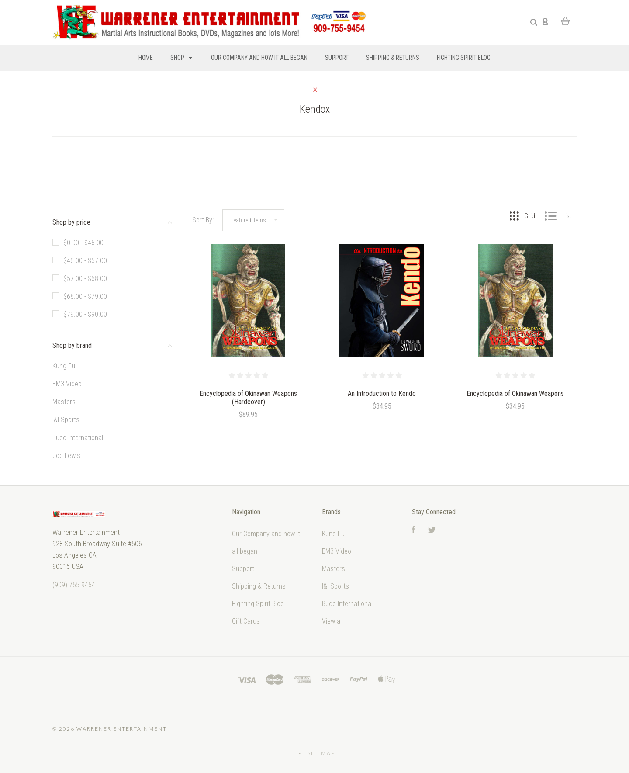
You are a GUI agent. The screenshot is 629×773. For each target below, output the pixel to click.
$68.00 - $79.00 (85, 296)
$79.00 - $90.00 (85, 314)
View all (332, 621)
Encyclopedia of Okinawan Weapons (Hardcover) (248, 397)
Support (337, 57)
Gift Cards (246, 621)
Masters (64, 402)
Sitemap (321, 753)
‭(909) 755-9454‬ (73, 585)
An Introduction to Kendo (382, 393)
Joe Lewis (66, 455)
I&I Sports (65, 420)
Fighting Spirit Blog (464, 57)
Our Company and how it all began (259, 57)
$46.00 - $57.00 (85, 261)
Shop (181, 57)
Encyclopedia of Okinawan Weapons (515, 393)
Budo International (77, 437)
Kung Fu (63, 366)
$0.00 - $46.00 (83, 243)
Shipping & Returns (392, 57)
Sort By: (203, 220)
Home (145, 57)
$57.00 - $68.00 (85, 278)
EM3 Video (67, 384)
